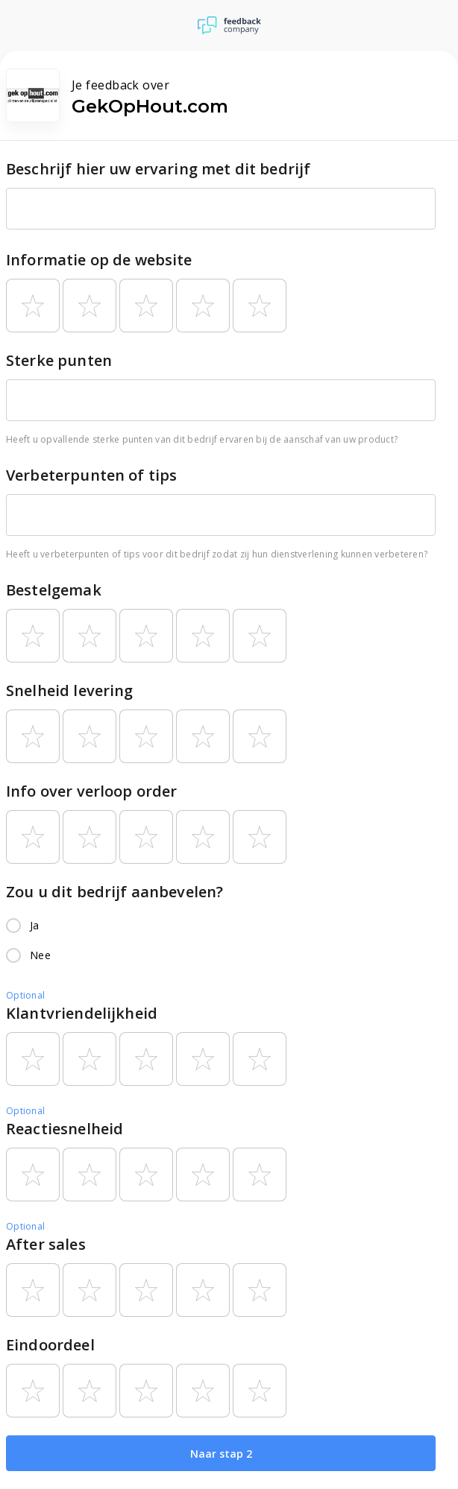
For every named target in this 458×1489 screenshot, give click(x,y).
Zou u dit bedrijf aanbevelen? (114, 892)
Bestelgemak (53, 590)
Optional (25, 995)
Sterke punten (59, 360)
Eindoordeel (50, 1345)
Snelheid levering (70, 690)
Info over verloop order (91, 791)
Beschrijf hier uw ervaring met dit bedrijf (158, 169)
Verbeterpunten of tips (91, 475)
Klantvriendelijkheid (81, 1013)
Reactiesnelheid (64, 1129)
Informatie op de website (99, 260)
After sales (46, 1244)
